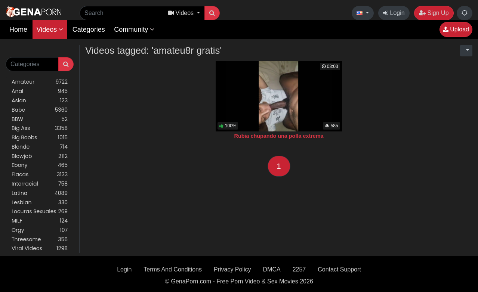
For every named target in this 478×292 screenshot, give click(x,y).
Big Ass (40, 128)
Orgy (40, 230)
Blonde (40, 147)
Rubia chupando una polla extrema (279, 136)
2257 (299, 269)
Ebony (40, 165)
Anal (40, 91)
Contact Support (339, 269)
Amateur (40, 82)
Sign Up (433, 13)
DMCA (272, 269)
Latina (40, 193)
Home (18, 29)
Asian (40, 101)
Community (134, 29)
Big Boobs (40, 138)
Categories (89, 29)
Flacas (40, 174)
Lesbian (40, 202)
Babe (40, 110)
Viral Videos (40, 248)
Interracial (40, 184)
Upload (456, 29)
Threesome (40, 239)
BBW (40, 119)
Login (394, 13)
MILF (40, 221)
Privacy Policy (232, 269)
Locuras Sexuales (40, 211)
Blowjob (40, 156)
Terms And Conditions (173, 269)
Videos (49, 29)
